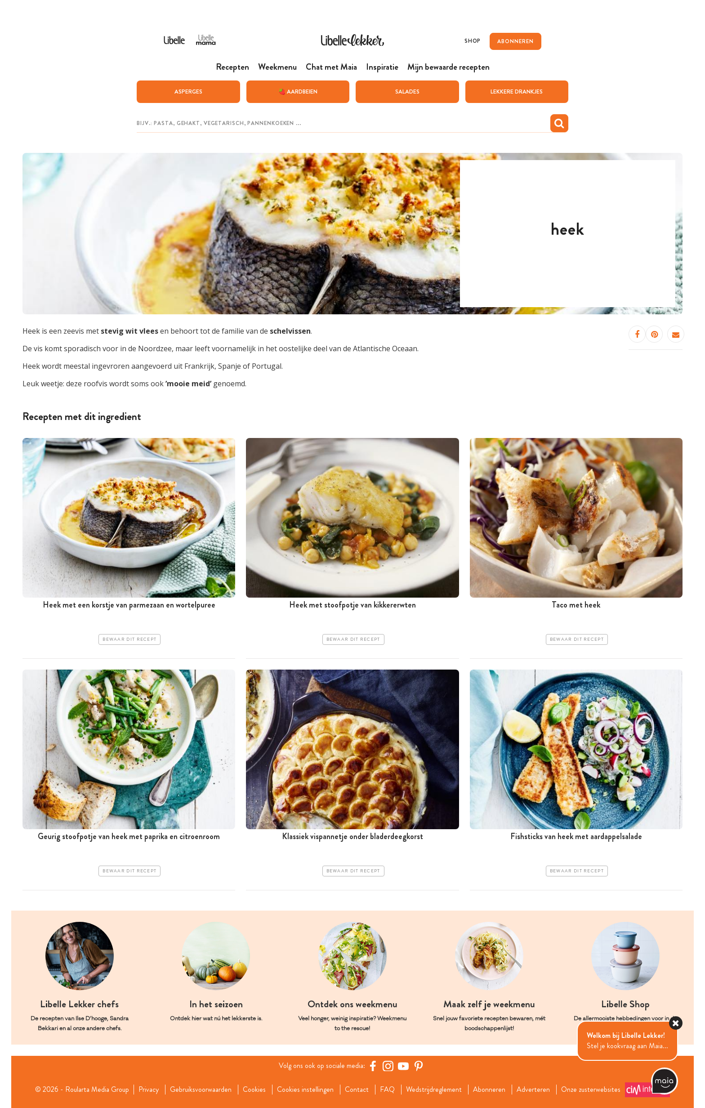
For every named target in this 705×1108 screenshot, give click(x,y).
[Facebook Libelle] (372, 1065)
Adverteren (533, 1089)
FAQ (387, 1089)
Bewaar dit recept (129, 639)
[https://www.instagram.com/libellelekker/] (388, 1065)
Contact (357, 1089)
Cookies (254, 1089)
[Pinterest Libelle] (418, 1065)
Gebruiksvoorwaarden (201, 1089)
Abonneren (489, 1089)
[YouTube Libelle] (403, 1065)
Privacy (148, 1089)
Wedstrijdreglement (434, 1089)
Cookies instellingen (305, 1089)
